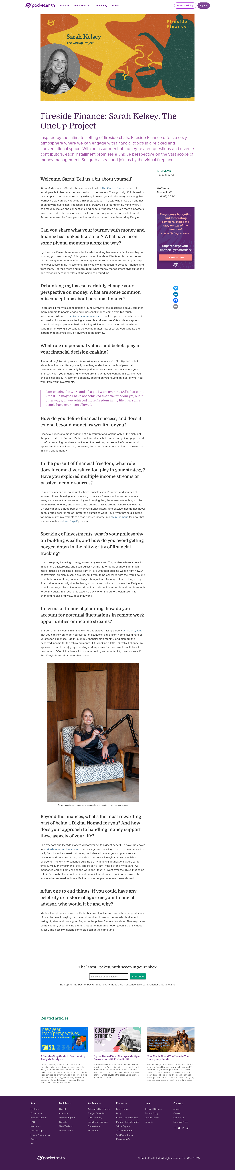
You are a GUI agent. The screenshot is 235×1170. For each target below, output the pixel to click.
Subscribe (138, 976)
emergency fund (132, 630)
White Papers (123, 1126)
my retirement (119, 517)
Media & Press (180, 1122)
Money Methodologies (127, 1122)
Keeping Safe (123, 1139)
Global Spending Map (127, 1117)
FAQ (32, 1122)
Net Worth (93, 1130)
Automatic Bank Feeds (99, 1109)
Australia (63, 1113)
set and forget (68, 521)
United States (66, 1130)
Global (62, 1109)
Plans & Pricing (185, 5)
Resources (82, 5)
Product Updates (39, 1117)
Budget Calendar (96, 1113)
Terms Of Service (153, 1109)
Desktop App (37, 1130)
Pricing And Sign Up (40, 1134)
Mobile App (36, 1126)
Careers (177, 1113)
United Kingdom (67, 1117)
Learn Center (123, 1109)
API (32, 1143)
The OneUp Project (113, 188)
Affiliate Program (124, 1130)
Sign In (33, 1139)
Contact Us (178, 1117)
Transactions (94, 1126)
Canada (63, 1122)
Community (101, 5)
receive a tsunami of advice (84, 316)
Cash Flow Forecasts (98, 1122)
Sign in (203, 5)
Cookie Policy (151, 1117)
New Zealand (66, 1126)
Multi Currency (95, 1117)
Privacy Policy (151, 1113)
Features (64, 5)
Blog (118, 1113)
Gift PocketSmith (124, 1134)
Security (149, 1122)
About (115, 5)
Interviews (164, 170)
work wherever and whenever (62, 849)
